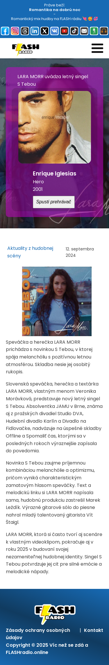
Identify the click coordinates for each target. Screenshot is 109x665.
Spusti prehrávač (53, 201)
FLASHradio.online (27, 652)
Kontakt (93, 630)
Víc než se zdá (66, 645)
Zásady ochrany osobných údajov (38, 634)
